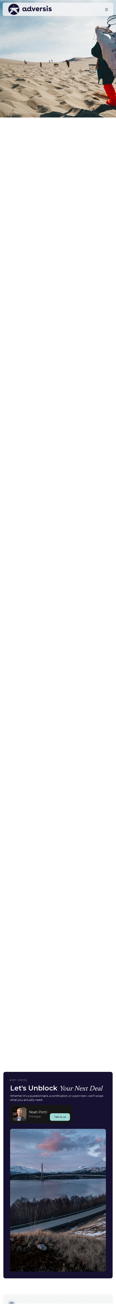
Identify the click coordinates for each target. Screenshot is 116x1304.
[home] (54, 9)
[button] (107, 9)
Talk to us (60, 1116)
